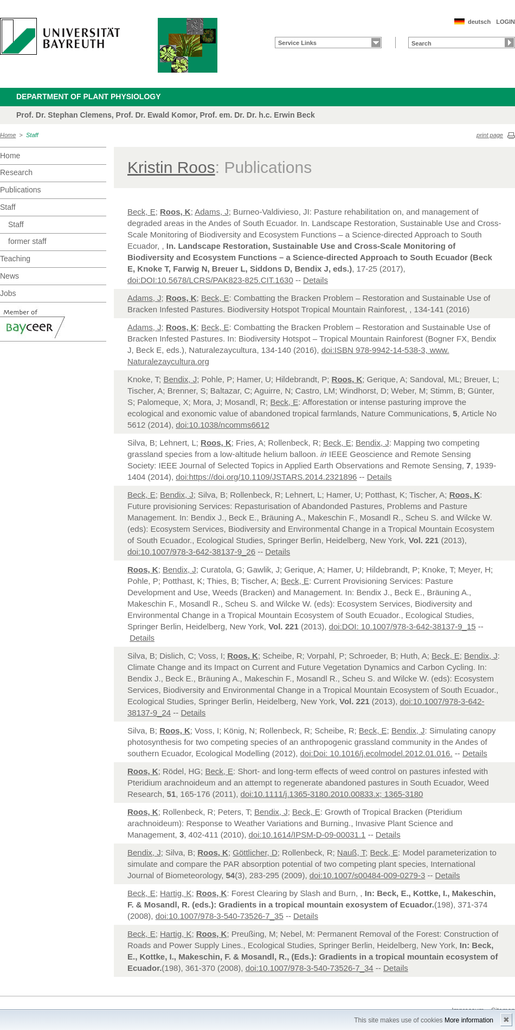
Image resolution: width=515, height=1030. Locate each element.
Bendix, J (180, 379)
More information (469, 1020)
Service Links (297, 43)
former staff (27, 241)
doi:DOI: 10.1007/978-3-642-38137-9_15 (402, 626)
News (9, 276)
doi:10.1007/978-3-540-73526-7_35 (220, 915)
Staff (32, 135)
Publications (20, 189)
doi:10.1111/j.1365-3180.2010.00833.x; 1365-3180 (331, 794)
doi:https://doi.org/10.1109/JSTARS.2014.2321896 (266, 476)
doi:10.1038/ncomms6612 (222, 424)
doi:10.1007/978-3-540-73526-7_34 (310, 968)
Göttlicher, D (255, 852)
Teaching (15, 258)
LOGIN (505, 21)
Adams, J (212, 211)
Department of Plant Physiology (88, 96)
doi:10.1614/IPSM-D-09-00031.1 (306, 834)
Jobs (8, 293)
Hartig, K (175, 893)
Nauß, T (351, 852)
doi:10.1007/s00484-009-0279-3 (368, 875)
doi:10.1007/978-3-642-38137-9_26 (191, 551)
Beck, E (141, 211)
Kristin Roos (171, 167)
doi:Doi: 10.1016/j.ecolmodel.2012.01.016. (376, 753)
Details (315, 280)
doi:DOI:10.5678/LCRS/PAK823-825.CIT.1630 (210, 280)
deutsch (479, 21)
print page (490, 135)
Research (16, 172)
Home (8, 135)
